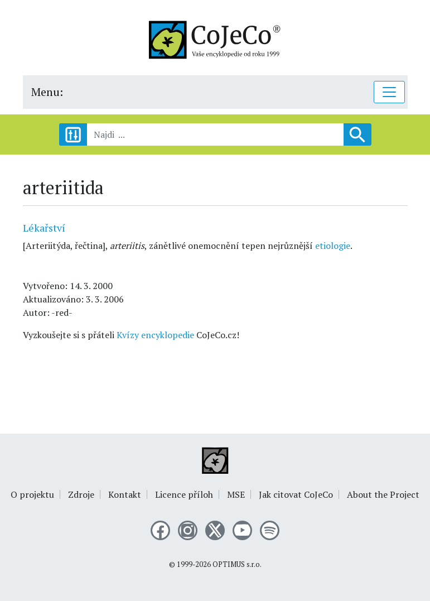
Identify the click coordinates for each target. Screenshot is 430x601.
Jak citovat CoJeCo (296, 494)
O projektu (32, 494)
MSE (236, 494)
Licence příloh (184, 494)
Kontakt (124, 494)
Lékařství (44, 227)
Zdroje (81, 494)
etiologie (332, 245)
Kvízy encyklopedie (155, 335)
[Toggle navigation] (389, 92)
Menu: (47, 91)
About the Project (383, 494)
